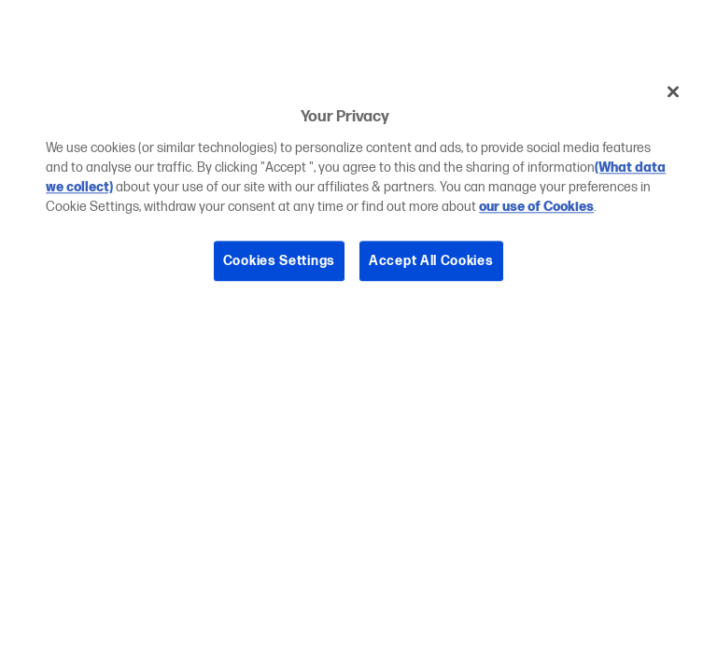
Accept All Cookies (431, 261)
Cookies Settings (279, 261)
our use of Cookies (536, 207)
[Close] (673, 91)
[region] (358, 190)
